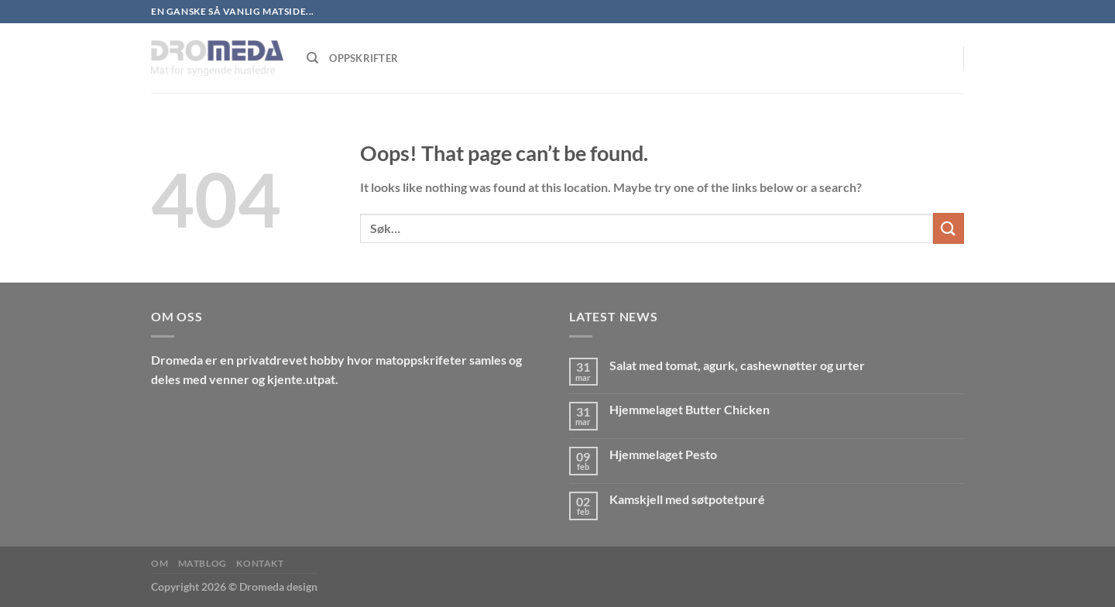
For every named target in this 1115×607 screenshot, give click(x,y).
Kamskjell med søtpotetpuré (687, 499)
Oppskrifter (363, 58)
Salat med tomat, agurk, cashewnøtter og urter (737, 365)
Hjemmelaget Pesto (663, 454)
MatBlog (202, 563)
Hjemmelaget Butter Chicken (689, 409)
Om (159, 563)
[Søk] (312, 58)
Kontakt (259, 563)
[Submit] (948, 228)
